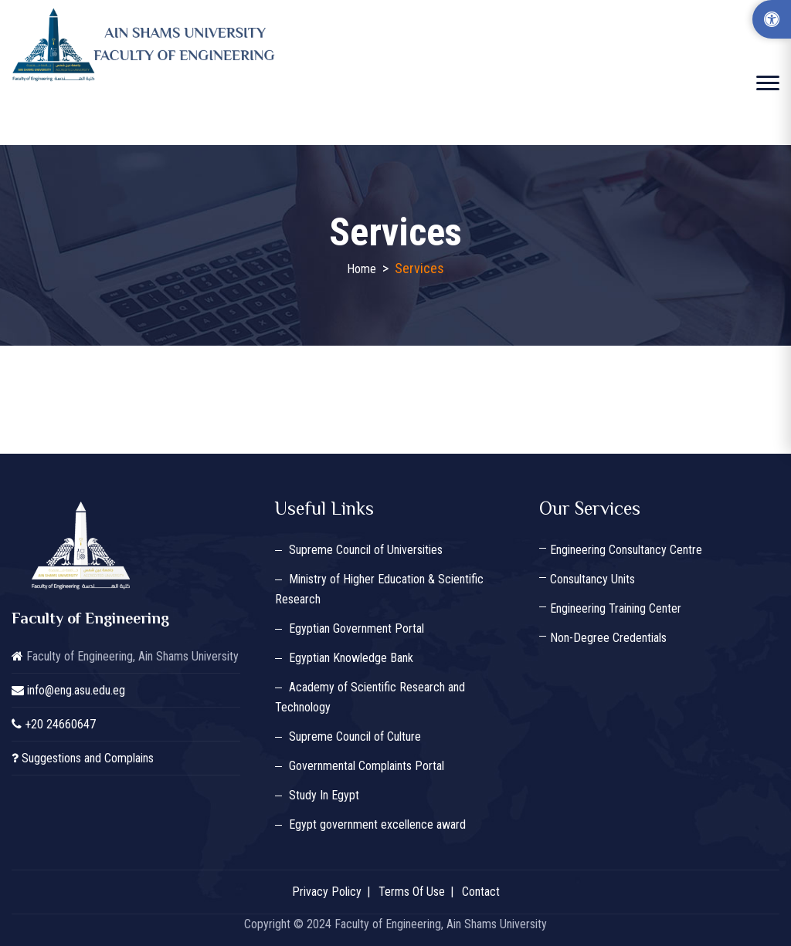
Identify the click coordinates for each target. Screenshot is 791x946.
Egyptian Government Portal (356, 628)
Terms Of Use (412, 891)
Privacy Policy (327, 891)
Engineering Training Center (615, 608)
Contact (481, 891)
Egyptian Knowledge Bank (351, 657)
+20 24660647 (60, 724)
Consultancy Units (592, 579)
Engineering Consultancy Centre (626, 549)
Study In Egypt (324, 795)
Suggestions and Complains (88, 758)
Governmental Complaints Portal (366, 765)
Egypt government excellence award (377, 824)
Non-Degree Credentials (608, 637)
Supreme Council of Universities (366, 549)
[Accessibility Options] (771, 19)
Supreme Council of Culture (355, 736)
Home (361, 269)
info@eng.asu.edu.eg (76, 690)
